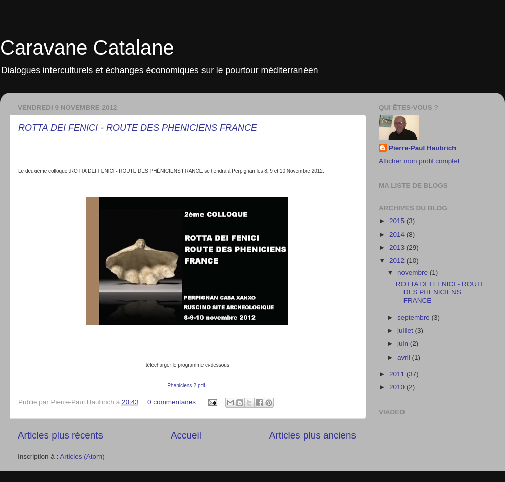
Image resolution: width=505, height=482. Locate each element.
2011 (398, 374)
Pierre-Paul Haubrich (423, 148)
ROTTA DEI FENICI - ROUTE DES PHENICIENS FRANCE (137, 128)
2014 (398, 234)
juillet (406, 330)
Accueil (186, 435)
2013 (398, 247)
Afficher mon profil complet (419, 161)
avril (404, 357)
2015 (398, 221)
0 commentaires (171, 402)
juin (403, 343)
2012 (398, 261)
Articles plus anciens (312, 435)
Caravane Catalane (87, 47)
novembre (413, 272)
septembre (414, 317)
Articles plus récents (60, 435)
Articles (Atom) (82, 456)
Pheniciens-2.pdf (186, 385)
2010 (398, 387)
